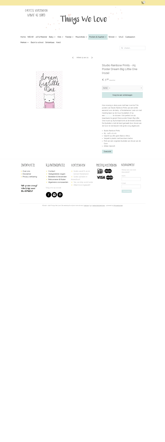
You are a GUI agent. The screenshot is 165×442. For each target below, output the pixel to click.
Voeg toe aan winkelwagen (122, 95)
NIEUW (31, 37)
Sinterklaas (49, 42)
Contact (51, 171)
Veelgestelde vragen (56, 174)
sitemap (86, 205)
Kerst (58, 42)
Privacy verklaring (30, 177)
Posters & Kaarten (98, 37)
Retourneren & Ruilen (57, 179)
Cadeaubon (130, 37)
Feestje (69, 37)
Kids (60, 37)
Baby (52, 37)
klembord (109, 115)
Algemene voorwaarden (58, 182)
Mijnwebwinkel (118, 205)
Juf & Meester (41, 37)
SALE (121, 37)
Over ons (26, 171)
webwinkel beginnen (98, 205)
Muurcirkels (81, 37)
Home (23, 37)
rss (90, 205)
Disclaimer (27, 174)
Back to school (37, 42)
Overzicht (107, 151)
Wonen (113, 37)
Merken (24, 42)
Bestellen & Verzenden (57, 177)
